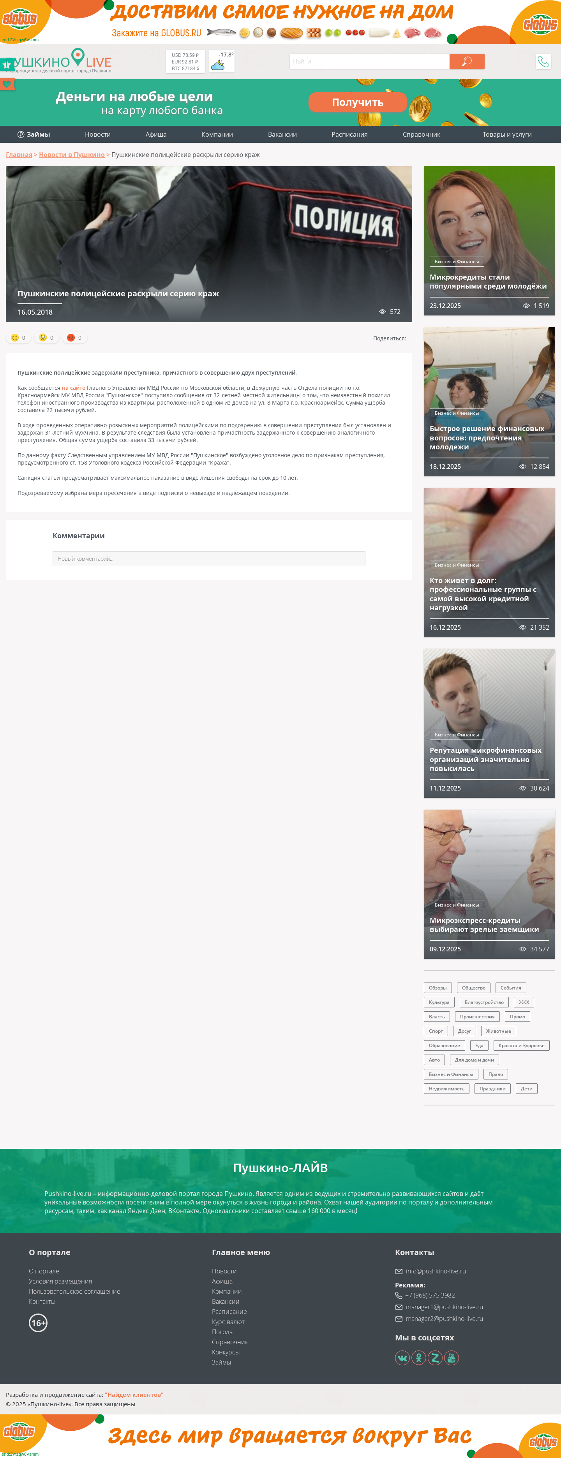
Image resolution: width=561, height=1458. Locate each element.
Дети (527, 1088)
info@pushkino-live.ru (436, 1271)
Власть (437, 1016)
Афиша (156, 134)
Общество (473, 987)
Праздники (493, 1088)
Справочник (421, 134)
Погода (222, 1332)
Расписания (350, 134)
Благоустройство (484, 1002)
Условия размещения (60, 1281)
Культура (439, 1002)
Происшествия (477, 1016)
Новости (98, 134)
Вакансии (282, 134)
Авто (434, 1060)
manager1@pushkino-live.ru (444, 1307)
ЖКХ (524, 1002)
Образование (444, 1045)
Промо (517, 1016)
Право (496, 1074)
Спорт (436, 1031)
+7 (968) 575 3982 (430, 1295)
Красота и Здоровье (522, 1045)
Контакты (42, 1301)
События (511, 987)
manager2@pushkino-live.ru (444, 1318)
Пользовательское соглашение (74, 1291)
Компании (217, 134)
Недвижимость (446, 1088)
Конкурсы (226, 1352)
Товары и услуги (507, 134)
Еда (479, 1045)
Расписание (229, 1311)
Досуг (464, 1031)
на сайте (73, 387)
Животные (498, 1031)
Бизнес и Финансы (457, 261)
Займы (221, 1362)
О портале (44, 1271)
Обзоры (438, 987)
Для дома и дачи (474, 1060)
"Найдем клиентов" (134, 1394)
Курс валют (228, 1321)
